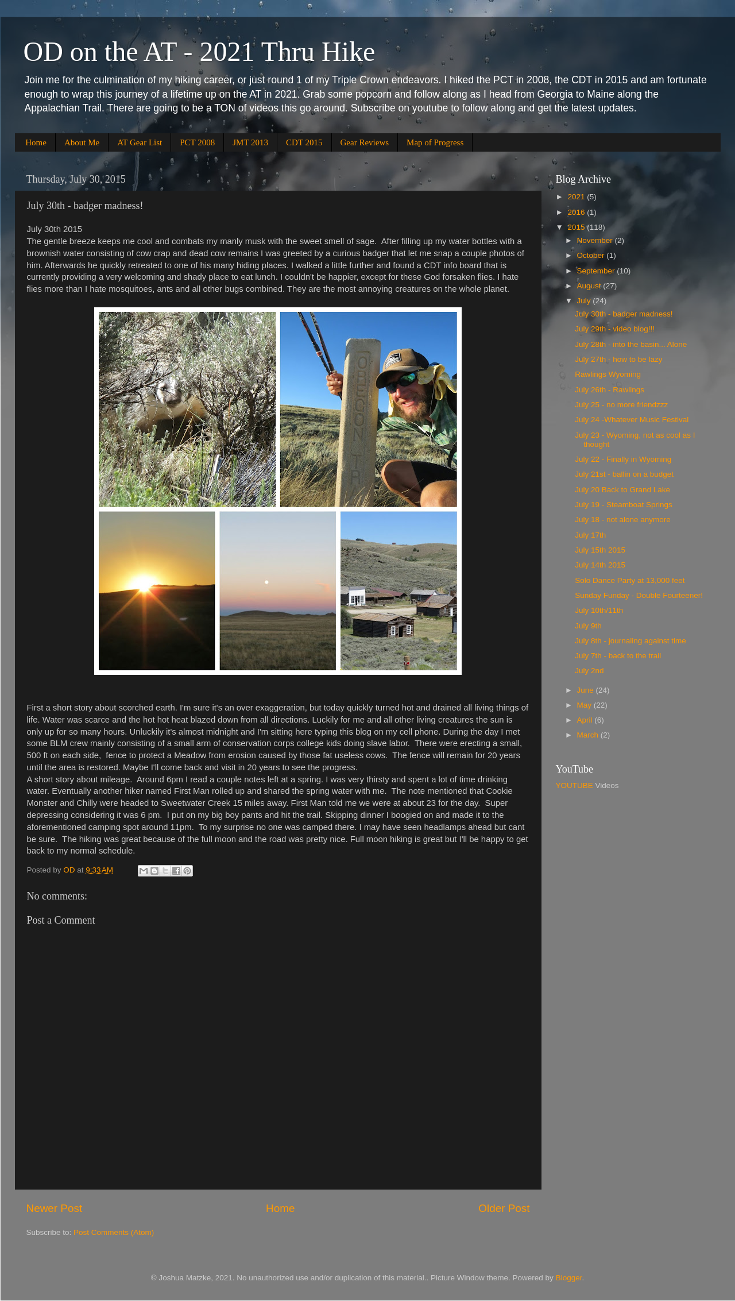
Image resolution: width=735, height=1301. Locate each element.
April (586, 720)
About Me (81, 142)
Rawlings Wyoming (608, 374)
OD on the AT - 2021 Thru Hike (200, 51)
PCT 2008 (197, 142)
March (589, 735)
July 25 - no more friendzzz (621, 404)
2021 (577, 196)
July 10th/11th (599, 610)
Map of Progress (435, 142)
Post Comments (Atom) (114, 1232)
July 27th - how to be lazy (618, 359)
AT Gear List (139, 142)
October (592, 255)
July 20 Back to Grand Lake (622, 489)
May (585, 705)
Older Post (503, 1208)
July (585, 300)
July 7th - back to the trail (618, 655)
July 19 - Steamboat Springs (623, 504)
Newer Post (54, 1208)
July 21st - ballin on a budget (624, 474)
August (590, 285)
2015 (577, 227)
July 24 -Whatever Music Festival (631, 419)
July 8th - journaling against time (630, 640)
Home (36, 142)
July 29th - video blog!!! (615, 329)
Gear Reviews (365, 142)
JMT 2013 (250, 142)
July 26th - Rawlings (609, 389)
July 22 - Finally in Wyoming (623, 459)
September (597, 271)
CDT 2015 (304, 142)
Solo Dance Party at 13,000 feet (629, 580)
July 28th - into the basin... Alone (631, 344)
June (586, 690)
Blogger (569, 1277)
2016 (577, 212)
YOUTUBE (574, 785)
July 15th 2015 (600, 550)
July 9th (588, 625)
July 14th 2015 (600, 565)
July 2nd (589, 670)
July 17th (590, 535)
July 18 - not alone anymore (623, 519)
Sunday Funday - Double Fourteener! (639, 595)
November (596, 240)
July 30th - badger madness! (623, 314)
